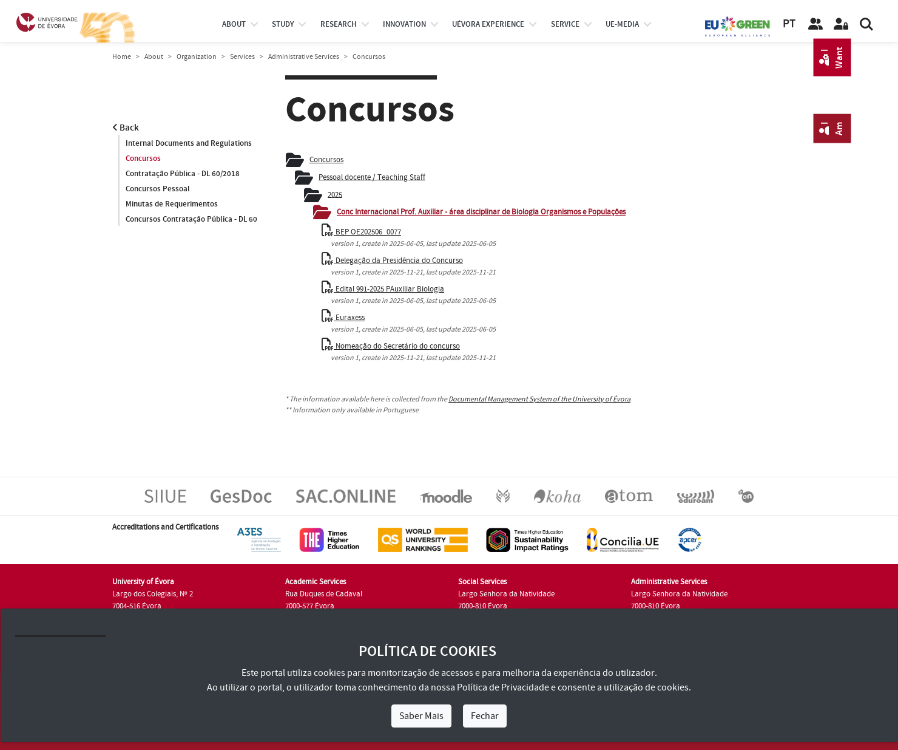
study (283, 24)
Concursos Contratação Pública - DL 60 (191, 219)
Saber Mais (421, 716)
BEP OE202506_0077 (361, 232)
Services (242, 56)
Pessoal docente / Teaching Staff (372, 176)
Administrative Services (303, 56)
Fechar (485, 716)
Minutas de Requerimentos (172, 204)
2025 (335, 194)
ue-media (622, 24)
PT (789, 24)
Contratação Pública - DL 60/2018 (183, 173)
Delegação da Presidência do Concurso (392, 260)
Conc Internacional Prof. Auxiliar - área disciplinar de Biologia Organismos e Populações (481, 211)
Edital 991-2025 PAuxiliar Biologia (383, 289)
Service (565, 24)
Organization (197, 56)
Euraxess (343, 317)
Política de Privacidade (503, 687)
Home (121, 56)
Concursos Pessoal (158, 188)
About (234, 24)
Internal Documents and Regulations (189, 143)
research (338, 24)
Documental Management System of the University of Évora (539, 399)
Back (125, 128)
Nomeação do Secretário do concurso (391, 346)
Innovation (404, 24)
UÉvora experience (488, 24)
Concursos (143, 158)
